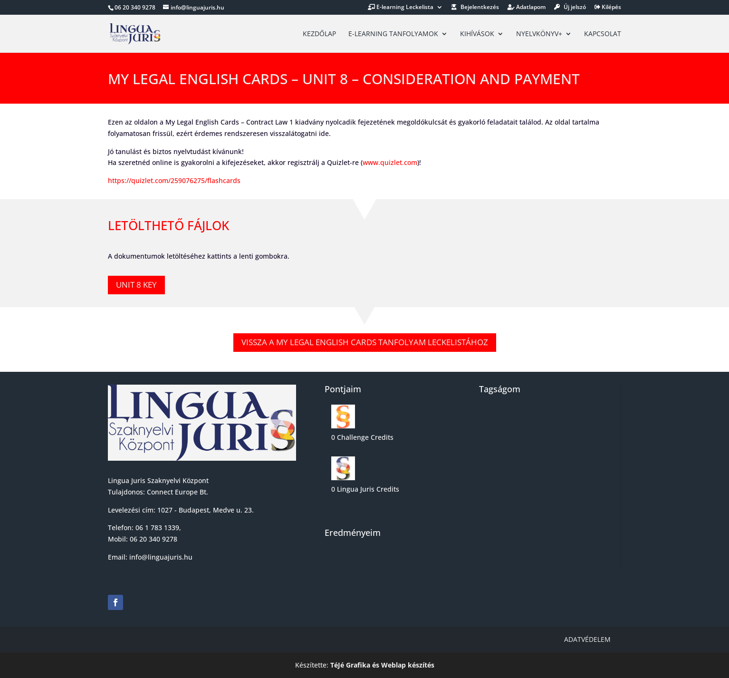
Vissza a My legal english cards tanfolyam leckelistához (364, 342)
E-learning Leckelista (400, 7)
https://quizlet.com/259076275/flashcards (174, 180)
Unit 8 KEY (136, 284)
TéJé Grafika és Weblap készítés (382, 664)
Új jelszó (570, 7)
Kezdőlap (319, 34)
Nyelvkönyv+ (539, 34)
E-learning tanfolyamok (393, 34)
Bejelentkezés (475, 7)
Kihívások (477, 34)
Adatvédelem (587, 639)
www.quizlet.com (390, 162)
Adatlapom (527, 7)
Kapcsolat (602, 34)
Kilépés (608, 7)
